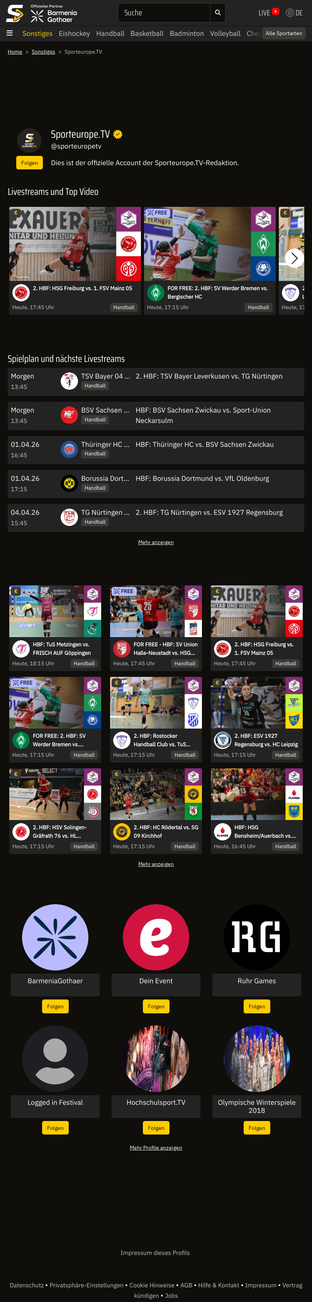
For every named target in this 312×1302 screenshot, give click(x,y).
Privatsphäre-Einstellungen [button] (87, 1285)
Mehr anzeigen (156, 542)
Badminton (187, 33)
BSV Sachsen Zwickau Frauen (127, 410)
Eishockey (74, 33)
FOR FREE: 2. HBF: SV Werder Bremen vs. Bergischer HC (218, 292)
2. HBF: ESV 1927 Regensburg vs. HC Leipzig (266, 740)
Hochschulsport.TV (156, 1102)
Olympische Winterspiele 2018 (256, 1106)
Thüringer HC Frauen (113, 444)
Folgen (29, 162)
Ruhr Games (256, 981)
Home (15, 51)
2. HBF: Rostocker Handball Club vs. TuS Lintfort (160, 740)
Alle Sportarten (284, 33)
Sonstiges (37, 33)
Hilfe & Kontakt (219, 1285)
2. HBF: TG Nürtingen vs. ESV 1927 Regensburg (209, 512)
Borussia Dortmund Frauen (123, 478)
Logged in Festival (55, 1102)
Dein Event (156, 981)
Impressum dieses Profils (155, 1253)
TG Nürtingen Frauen (113, 512)
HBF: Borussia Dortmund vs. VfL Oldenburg (202, 478)
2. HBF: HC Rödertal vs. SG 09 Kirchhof (166, 831)
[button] (294, 258)
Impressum (261, 1285)
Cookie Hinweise (152, 1285)
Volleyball (225, 33)
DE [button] (294, 13)
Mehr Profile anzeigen (156, 1147)
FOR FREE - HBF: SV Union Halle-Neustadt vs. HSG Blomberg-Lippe (166, 649)
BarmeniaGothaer (55, 981)
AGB (187, 1285)
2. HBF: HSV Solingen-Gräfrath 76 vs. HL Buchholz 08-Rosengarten (64, 832)
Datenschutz (27, 1285)
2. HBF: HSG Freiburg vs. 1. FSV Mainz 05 (82, 288)
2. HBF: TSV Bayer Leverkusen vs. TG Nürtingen (209, 376)
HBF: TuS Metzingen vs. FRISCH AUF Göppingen (62, 648)
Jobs (171, 1296)
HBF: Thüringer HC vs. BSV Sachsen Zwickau (205, 444)
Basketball (147, 33)
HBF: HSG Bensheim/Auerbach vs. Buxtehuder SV (263, 832)
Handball (110, 33)
